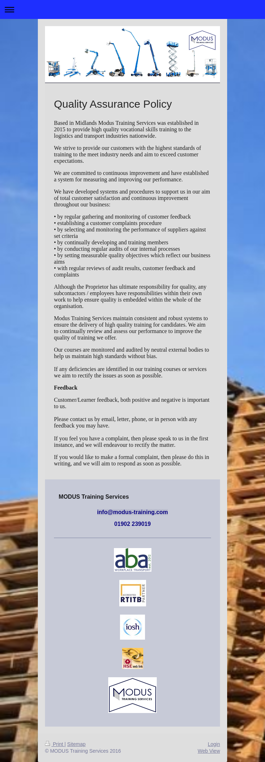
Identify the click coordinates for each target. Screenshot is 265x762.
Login (214, 744)
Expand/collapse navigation (132, 9)
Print (55, 744)
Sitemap (76, 744)
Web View (209, 751)
